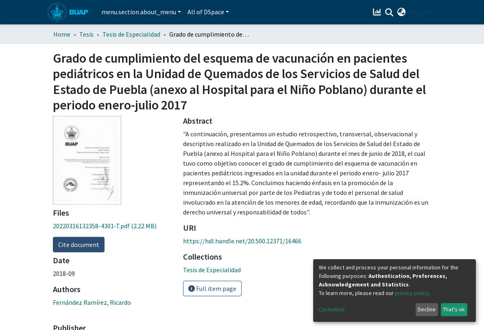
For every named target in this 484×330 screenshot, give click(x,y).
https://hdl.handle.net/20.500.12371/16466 (242, 241)
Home (61, 34)
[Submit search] (389, 12)
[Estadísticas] (378, 12)
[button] (401, 12)
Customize (332, 309)
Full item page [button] (212, 288)
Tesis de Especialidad (131, 34)
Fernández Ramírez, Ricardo (92, 302)
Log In (418, 12)
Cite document (78, 244)
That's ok (454, 309)
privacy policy (412, 293)
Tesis (86, 34)
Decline (427, 309)
